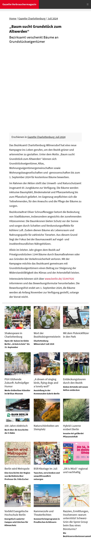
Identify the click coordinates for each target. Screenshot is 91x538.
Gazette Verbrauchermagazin (19, 4)
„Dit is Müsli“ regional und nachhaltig (75, 389)
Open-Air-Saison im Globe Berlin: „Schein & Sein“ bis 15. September (17, 263)
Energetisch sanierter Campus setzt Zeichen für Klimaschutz (16, 441)
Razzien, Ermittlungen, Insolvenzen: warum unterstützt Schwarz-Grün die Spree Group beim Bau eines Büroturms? (76, 439)
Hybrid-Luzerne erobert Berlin (72, 346)
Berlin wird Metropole (17, 388)
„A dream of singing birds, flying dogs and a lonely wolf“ (46, 302)
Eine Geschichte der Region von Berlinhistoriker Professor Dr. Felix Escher (17, 395)
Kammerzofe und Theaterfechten (43, 432)
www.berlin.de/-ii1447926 (59, 198)
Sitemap (7, 527)
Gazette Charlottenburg (31, 18)
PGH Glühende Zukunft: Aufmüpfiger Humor (17, 302)
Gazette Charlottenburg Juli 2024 (46, 56)
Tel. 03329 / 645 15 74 (58, 480)
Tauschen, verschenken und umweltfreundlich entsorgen (47, 395)
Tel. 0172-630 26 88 (57, 495)
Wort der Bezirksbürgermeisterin (47, 254)
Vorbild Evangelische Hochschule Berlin (16, 432)
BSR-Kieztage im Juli (45, 388)
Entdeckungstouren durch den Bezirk (74, 300)
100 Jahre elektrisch (16, 345)
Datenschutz (24, 521)
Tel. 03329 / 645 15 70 (14, 491)
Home (12, 18)
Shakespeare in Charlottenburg (13, 254)
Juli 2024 (53, 18)
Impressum (9, 521)
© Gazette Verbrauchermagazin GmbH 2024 (27, 532)
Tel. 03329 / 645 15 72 (58, 509)
